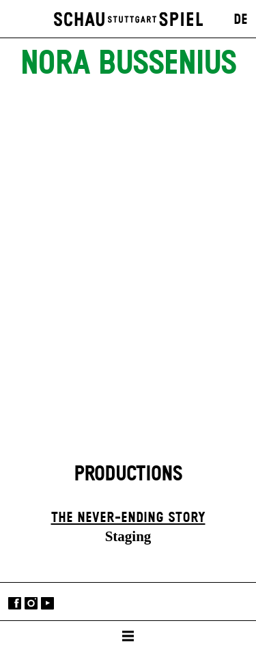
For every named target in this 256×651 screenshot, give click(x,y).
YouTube (47, 602)
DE (240, 19)
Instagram (31, 602)
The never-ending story (128, 517)
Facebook (14, 602)
